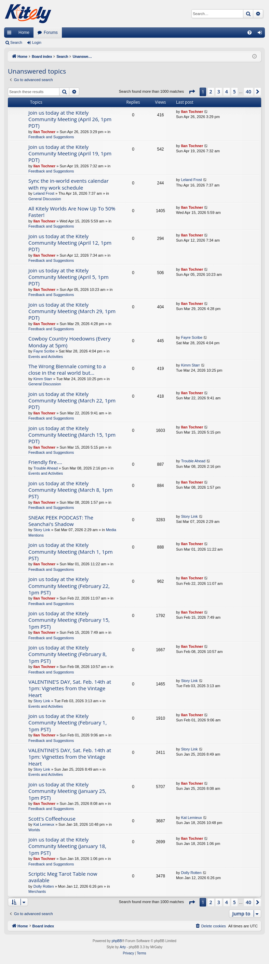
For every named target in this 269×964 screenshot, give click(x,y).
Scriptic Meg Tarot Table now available (62, 877)
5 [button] (234, 91)
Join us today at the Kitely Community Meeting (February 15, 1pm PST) (69, 620)
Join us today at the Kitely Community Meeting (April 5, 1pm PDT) (68, 277)
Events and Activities (45, 357)
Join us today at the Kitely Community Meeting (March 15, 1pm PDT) (72, 435)
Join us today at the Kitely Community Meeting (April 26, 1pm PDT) (69, 119)
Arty (123, 947)
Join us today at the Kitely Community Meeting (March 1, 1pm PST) (70, 551)
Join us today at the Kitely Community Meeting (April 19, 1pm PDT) (69, 153)
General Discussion (44, 199)
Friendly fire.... (45, 462)
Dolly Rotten (43, 886)
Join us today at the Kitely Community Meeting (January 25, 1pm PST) (67, 791)
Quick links (10, 34)
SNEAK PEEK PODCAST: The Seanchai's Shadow (60, 520)
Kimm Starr (42, 379)
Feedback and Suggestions (51, 137)
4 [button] (226, 91)
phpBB (117, 941)
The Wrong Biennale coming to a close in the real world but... (67, 369)
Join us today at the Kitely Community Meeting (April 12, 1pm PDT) (69, 243)
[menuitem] (249, 32)
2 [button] (211, 91)
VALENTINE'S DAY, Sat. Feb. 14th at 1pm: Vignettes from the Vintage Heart (69, 688)
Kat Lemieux (43, 824)
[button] (192, 92)
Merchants (37, 891)
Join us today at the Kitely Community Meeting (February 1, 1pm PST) (67, 722)
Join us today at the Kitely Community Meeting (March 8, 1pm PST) (70, 490)
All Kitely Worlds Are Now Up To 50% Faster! (71, 211)
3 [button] (218, 91)
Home (23, 32)
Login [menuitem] (261, 34)
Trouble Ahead (45, 468)
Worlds (34, 830)
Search (16, 42)
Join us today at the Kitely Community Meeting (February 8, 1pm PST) (67, 654)
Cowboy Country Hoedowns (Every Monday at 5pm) (69, 341)
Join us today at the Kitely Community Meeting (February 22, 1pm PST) (69, 586)
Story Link (41, 530)
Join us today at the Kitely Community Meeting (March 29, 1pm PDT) (72, 311)
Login (36, 42)
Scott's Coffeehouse (52, 818)
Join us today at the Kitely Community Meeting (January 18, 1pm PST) (67, 846)
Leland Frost (43, 193)
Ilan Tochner (44, 132)
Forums (51, 32)
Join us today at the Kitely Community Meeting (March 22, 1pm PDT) (72, 400)
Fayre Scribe (44, 351)
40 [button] (248, 91)
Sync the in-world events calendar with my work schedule (68, 184)
